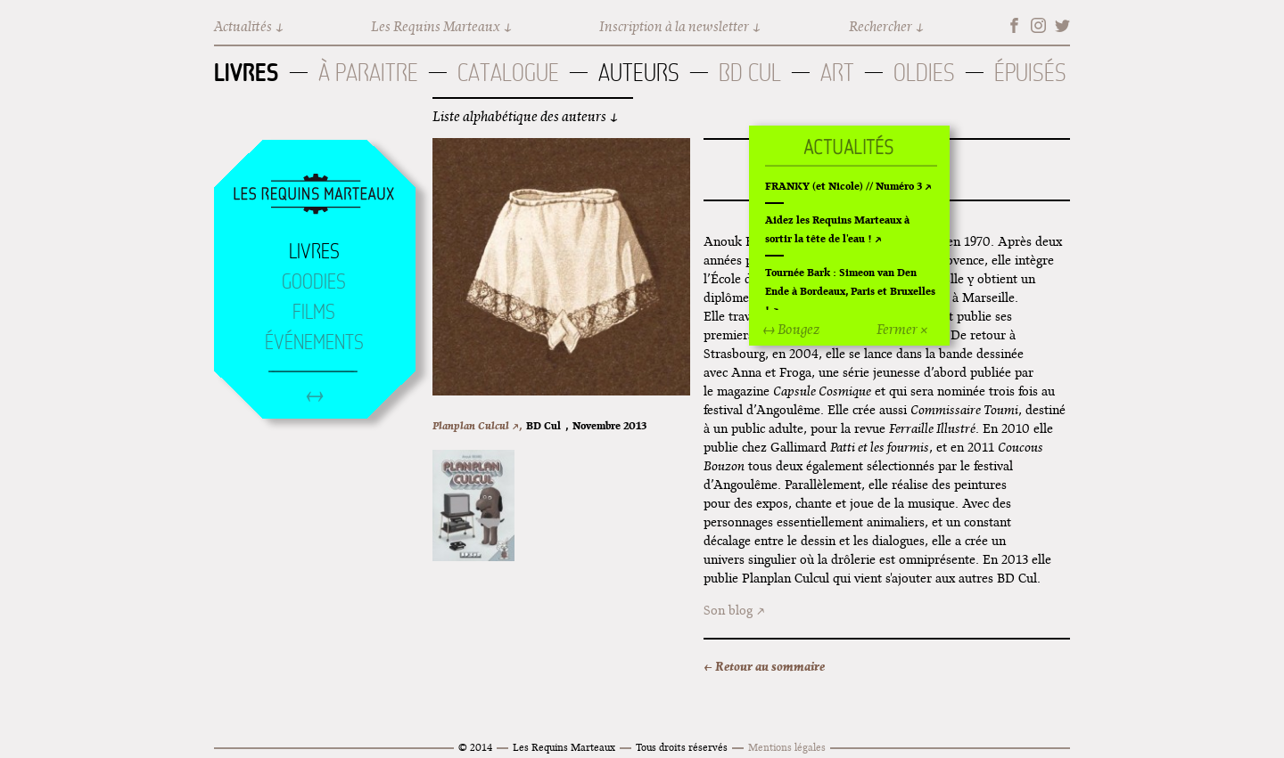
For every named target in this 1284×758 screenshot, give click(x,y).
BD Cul (750, 72)
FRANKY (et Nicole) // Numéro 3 (843, 185)
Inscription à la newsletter (674, 26)
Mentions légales (787, 747)
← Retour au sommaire (764, 666)
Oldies (924, 72)
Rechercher (880, 26)
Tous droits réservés (682, 747)
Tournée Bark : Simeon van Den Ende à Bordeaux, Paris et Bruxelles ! (850, 290)
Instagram (1038, 25)
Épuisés (1030, 72)
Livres (246, 72)
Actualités (243, 26)
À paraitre (368, 72)
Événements (314, 342)
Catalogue (508, 72)
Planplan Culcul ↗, (477, 425)
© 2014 (475, 747)
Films (313, 311)
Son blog (728, 610)
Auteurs (638, 72)
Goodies (314, 281)
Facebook (1014, 25)
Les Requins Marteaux (435, 26)
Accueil (314, 195)
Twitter (1062, 25)
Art (837, 72)
